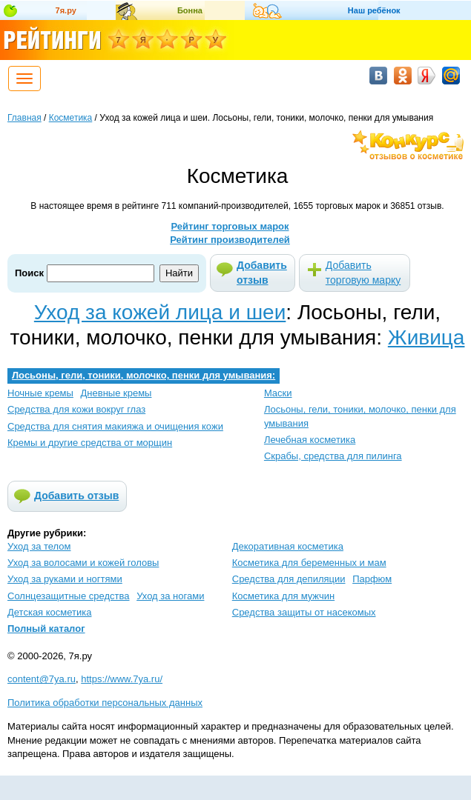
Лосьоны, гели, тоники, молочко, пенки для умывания (360, 416)
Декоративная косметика (287, 546)
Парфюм (372, 578)
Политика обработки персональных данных (104, 702)
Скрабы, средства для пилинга (333, 455)
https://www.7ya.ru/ (121, 678)
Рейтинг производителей (230, 239)
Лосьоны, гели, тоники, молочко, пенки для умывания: (143, 375)
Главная (24, 118)
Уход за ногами (170, 595)
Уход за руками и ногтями (64, 578)
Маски (278, 393)
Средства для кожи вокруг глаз (76, 409)
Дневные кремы (116, 393)
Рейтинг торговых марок (230, 226)
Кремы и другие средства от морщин (89, 442)
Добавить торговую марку (363, 272)
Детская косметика (49, 612)
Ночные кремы (40, 393)
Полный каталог (46, 628)
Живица (426, 337)
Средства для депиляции (289, 578)
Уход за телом (38, 546)
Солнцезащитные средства (68, 595)
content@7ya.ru (41, 678)
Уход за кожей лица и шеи (160, 312)
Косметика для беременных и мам (309, 562)
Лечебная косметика (309, 439)
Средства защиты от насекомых (304, 612)
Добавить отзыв (262, 272)
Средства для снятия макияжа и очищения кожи (115, 426)
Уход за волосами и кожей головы (83, 562)
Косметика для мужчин (283, 595)
